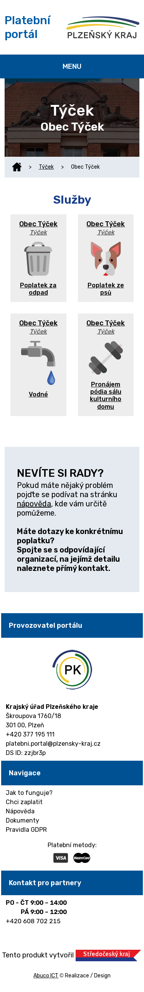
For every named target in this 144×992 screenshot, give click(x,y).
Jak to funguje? (29, 792)
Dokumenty (22, 820)
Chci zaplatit (24, 802)
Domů (17, 167)
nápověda (34, 503)
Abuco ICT (45, 975)
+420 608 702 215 (33, 921)
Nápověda (20, 811)
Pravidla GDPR (26, 829)
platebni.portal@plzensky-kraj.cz (53, 743)
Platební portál (27, 27)
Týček (46, 167)
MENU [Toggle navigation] (72, 66)
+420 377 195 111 (30, 734)
